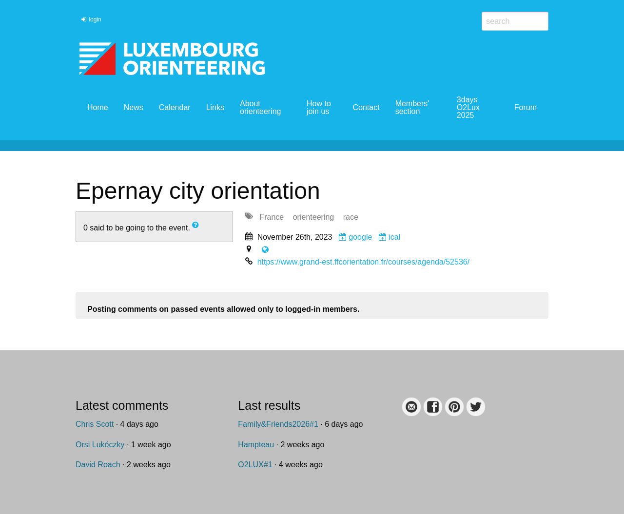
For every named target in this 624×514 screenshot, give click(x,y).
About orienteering (260, 107)
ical (389, 237)
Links (215, 107)
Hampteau (256, 444)
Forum (525, 107)
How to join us (319, 107)
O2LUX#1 (255, 464)
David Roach (98, 464)
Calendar (175, 107)
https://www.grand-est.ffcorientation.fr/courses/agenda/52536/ (363, 262)
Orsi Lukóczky (100, 444)
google (355, 237)
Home (97, 107)
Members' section (412, 107)
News (133, 107)
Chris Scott (95, 424)
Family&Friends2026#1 (278, 424)
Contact (365, 107)
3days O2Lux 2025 (468, 107)
